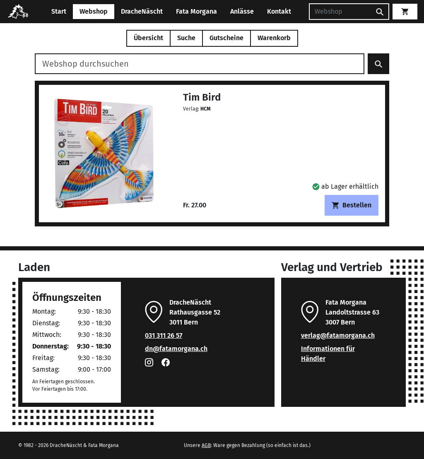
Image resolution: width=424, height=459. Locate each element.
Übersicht (148, 38)
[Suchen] (340, 11)
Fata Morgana (196, 11)
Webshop (94, 11)
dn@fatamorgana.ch (176, 349)
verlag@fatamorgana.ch (338, 335)
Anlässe (242, 11)
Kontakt (279, 11)
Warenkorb (274, 38)
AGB (206, 445)
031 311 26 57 (163, 335)
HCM (205, 109)
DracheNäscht (142, 11)
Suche (186, 38)
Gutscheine (226, 38)
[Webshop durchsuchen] (199, 63)
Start (58, 11)
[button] (345, 186)
